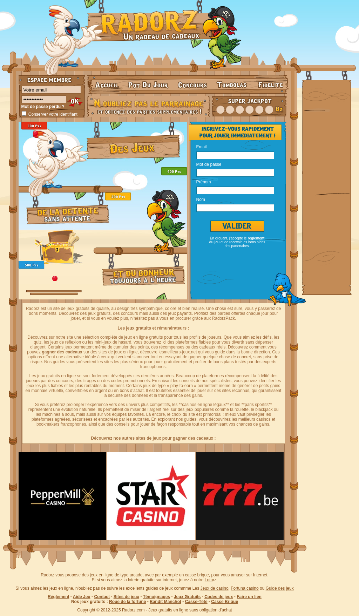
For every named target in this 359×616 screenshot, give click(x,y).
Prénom (203, 182)
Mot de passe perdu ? (43, 106)
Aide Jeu (81, 596)
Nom (200, 199)
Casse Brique (224, 601)
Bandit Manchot (165, 601)
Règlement (58, 596)
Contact (102, 596)
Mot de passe (209, 164)
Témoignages (156, 596)
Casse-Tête (196, 601)
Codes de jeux (218, 596)
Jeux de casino (215, 588)
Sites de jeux (126, 596)
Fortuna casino (244, 588)
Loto (209, 579)
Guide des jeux (280, 588)
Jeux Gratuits (187, 596)
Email (201, 146)
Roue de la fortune (127, 601)
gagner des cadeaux (62, 352)
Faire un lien (249, 596)
